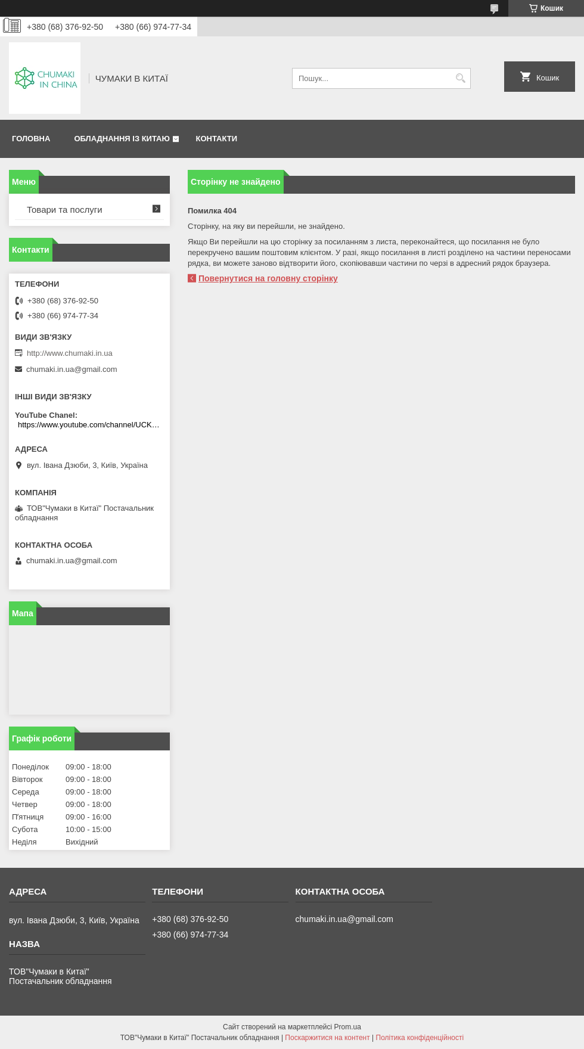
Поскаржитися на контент (327, 1038)
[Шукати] (460, 78)
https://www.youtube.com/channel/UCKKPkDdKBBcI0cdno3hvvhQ (91, 424)
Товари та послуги (64, 209)
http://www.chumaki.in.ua (70, 353)
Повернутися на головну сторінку (268, 278)
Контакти (216, 138)
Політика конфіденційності (420, 1038)
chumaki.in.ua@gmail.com (71, 369)
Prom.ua (347, 1027)
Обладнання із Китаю (121, 138)
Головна (31, 138)
